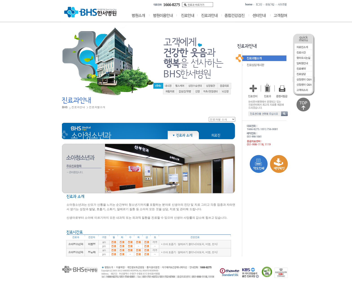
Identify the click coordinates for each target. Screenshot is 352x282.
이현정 (91, 244)
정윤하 (91, 252)
